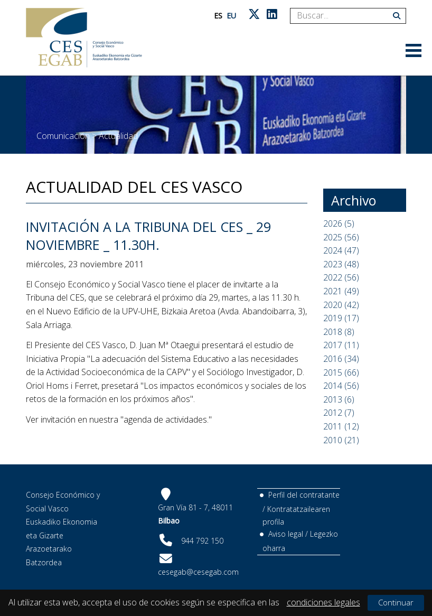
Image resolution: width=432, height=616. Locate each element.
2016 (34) (341, 359)
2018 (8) (338, 332)
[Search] (344, 15)
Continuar (396, 602)
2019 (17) (341, 318)
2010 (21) (341, 440)
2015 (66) (341, 372)
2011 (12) (341, 426)
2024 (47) (341, 250)
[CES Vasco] (84, 38)
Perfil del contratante (304, 495)
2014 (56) (341, 385)
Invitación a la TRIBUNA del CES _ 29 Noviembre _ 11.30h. (148, 236)
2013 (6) (338, 399)
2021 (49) (341, 291)
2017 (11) (341, 345)
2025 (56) (341, 237)
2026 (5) (338, 223)
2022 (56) (341, 277)
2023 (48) (341, 264)
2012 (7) (338, 412)
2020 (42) (341, 305)
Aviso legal (285, 534)
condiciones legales (323, 602)
